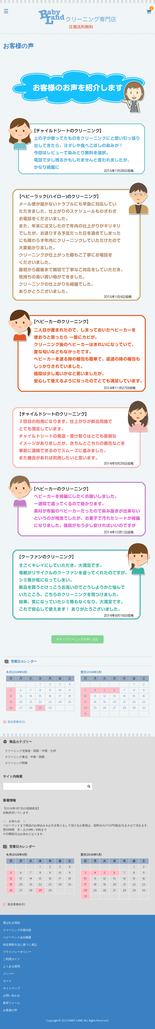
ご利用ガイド (11, 959)
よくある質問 (11, 966)
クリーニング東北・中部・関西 (25, 757)
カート (7, 981)
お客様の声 (10, 1010)
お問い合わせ (11, 995)
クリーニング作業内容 (17, 930)
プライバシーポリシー (17, 952)
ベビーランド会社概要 (17, 937)
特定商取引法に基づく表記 (20, 944)
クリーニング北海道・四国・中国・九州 (30, 751)
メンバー (8, 973)
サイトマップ (11, 988)
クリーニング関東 (16, 763)
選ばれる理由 (11, 923)
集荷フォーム (11, 1003)
